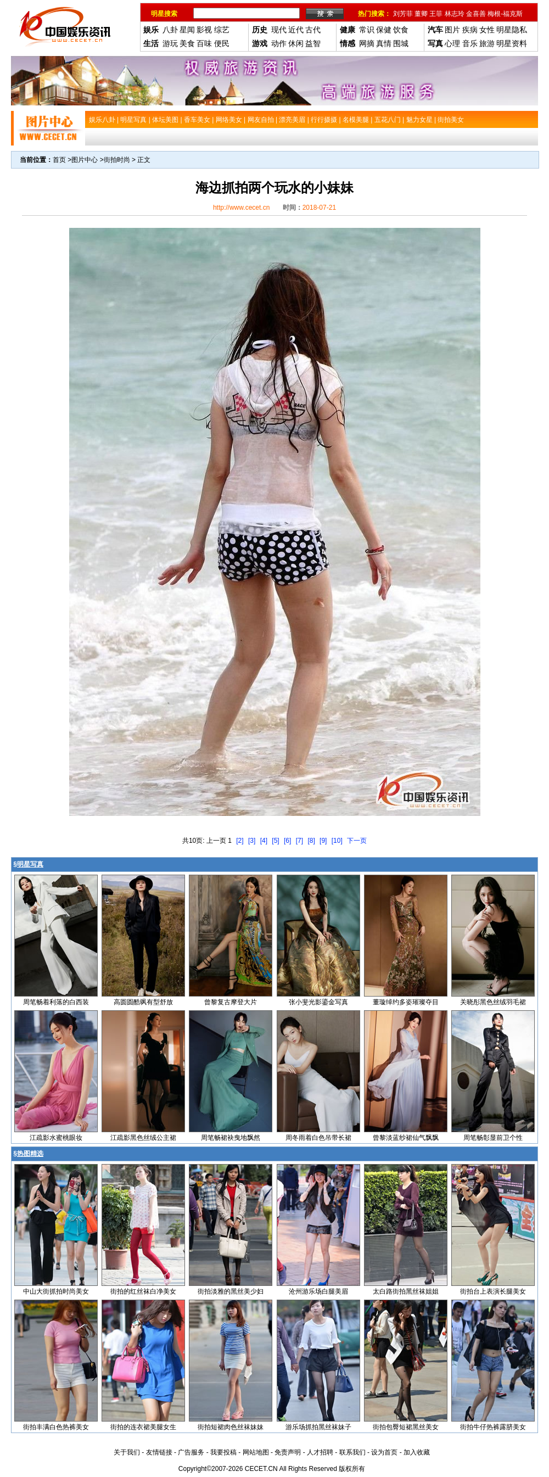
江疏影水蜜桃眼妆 (56, 1138)
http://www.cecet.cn (241, 207)
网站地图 (256, 1452)
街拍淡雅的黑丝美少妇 (231, 1291)
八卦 (170, 29)
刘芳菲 (403, 14)
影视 (204, 29)
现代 (279, 29)
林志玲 (454, 14)
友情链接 (159, 1452)
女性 (487, 29)
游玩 (170, 43)
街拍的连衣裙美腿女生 (143, 1427)
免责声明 (287, 1452)
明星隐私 (511, 29)
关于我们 (127, 1452)
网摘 (366, 43)
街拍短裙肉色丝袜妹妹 (231, 1427)
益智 (313, 43)
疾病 (470, 29)
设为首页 (384, 1452)
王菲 (435, 14)
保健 (383, 29)
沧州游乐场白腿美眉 (318, 1291)
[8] (311, 840)
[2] (239, 840)
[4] (263, 840)
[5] (275, 840)
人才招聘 (320, 1452)
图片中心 (84, 160)
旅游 (487, 43)
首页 (59, 160)
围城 (400, 43)
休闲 (296, 43)
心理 (452, 43)
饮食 (400, 29)
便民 (221, 43)
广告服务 (191, 1452)
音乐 (470, 43)
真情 (383, 43)
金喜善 (476, 14)
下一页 (357, 840)
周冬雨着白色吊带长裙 (318, 1138)
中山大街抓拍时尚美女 (56, 1291)
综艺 (221, 29)
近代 (296, 29)
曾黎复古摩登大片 (230, 1002)
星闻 (187, 29)
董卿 (421, 14)
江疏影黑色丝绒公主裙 (143, 1138)
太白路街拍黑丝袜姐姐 (406, 1291)
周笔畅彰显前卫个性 (493, 1138)
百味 (204, 43)
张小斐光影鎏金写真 (318, 1002)
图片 (452, 29)
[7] (299, 840)
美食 (187, 43)
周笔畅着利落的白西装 (56, 1002)
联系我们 (352, 1452)
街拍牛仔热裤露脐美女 (493, 1427)
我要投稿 (223, 1452)
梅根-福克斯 (505, 14)
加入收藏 (417, 1452)
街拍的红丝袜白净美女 (143, 1291)
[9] (323, 840)
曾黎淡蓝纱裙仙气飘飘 (406, 1138)
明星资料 (511, 43)
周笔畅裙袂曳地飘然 (230, 1138)
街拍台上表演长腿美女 (493, 1291)
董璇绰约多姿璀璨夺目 (406, 1002)
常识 (366, 29)
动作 (279, 43)
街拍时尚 (117, 160)
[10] (337, 840)
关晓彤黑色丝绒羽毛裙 (493, 1002)
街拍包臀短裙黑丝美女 (406, 1427)
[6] (287, 840)
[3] (251, 840)
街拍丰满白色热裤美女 (56, 1427)
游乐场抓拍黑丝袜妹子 (318, 1427)
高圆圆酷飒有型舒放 (143, 1002)
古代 (313, 29)
